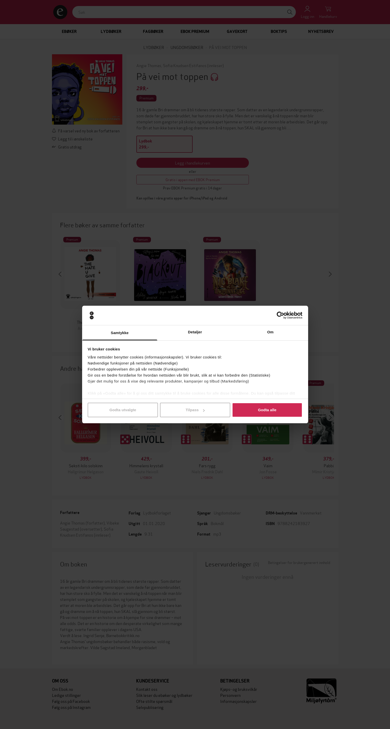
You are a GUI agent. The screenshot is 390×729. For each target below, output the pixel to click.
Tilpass (195, 410)
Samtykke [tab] (120, 333)
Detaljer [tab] (195, 332)
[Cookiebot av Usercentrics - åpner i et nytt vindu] (280, 315)
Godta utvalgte (122, 410)
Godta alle (267, 410)
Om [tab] (270, 332)
